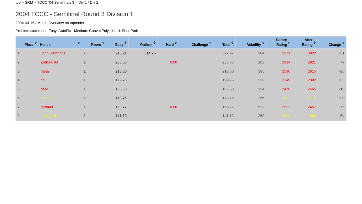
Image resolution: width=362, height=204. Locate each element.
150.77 (121, 107)
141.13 (121, 116)
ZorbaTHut (49, 62)
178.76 (121, 98)
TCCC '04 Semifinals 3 (55, 2)
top (18, 2)
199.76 (121, 80)
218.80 (121, 71)
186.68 (121, 89)
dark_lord (48, 116)
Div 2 (94, 2)
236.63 (121, 62)
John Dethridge (53, 53)
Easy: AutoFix (59, 31)
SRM (29, 2)
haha (45, 71)
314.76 (150, 53)
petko (45, 98)
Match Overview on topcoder (60, 23)
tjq (43, 80)
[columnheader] (27, 43)
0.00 (173, 62)
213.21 (121, 53)
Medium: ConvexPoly (91, 31)
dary (44, 89)
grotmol (47, 107)
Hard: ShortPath (125, 31)
